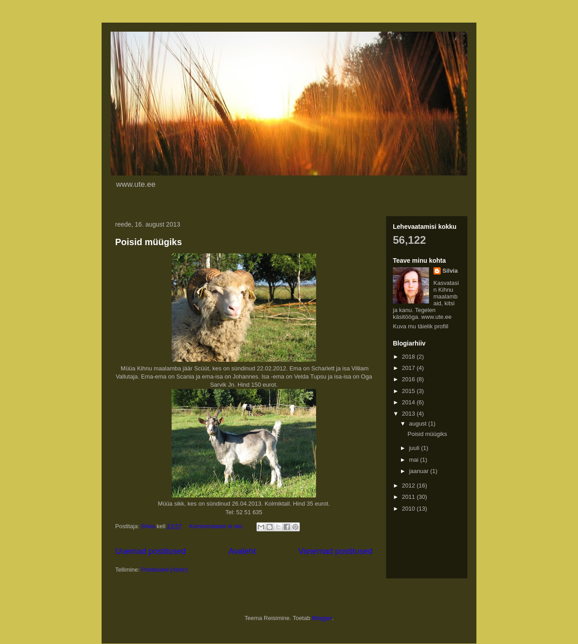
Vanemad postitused (335, 551)
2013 (409, 413)
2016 (409, 379)
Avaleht (242, 551)
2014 (409, 402)
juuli (415, 448)
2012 (409, 485)
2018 (409, 356)
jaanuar (419, 471)
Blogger (322, 618)
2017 (409, 368)
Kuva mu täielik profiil (420, 326)
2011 (409, 496)
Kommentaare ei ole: (217, 526)
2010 (409, 508)
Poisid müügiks (148, 242)
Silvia (450, 270)
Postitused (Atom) (164, 569)
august (419, 423)
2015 (409, 391)
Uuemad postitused (150, 551)
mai (414, 459)
